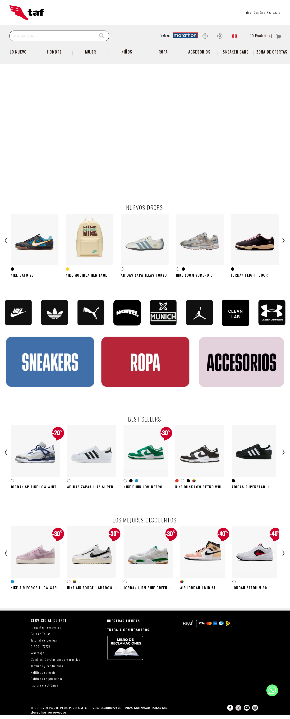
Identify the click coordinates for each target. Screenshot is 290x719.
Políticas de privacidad (47, 682)
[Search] (102, 36)
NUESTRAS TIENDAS (123, 624)
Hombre (54, 52)
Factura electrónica (44, 689)
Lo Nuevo (18, 52)
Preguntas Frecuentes (46, 631)
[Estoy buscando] (52, 36)
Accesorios (199, 52)
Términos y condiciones (47, 670)
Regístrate (274, 12)
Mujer (90, 52)
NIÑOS (126, 52)
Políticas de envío (43, 676)
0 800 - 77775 (40, 650)
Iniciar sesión (253, 12)
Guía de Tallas (41, 637)
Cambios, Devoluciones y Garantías (55, 663)
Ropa (163, 52)
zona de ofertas (272, 52)
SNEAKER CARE (235, 52)
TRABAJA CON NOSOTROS (128, 633)
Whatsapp (37, 657)
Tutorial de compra (44, 644)
